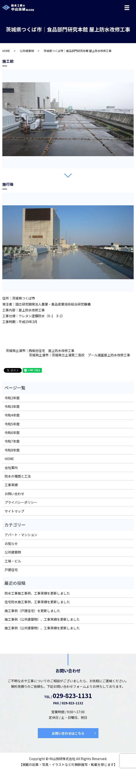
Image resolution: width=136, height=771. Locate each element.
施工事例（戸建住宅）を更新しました (32, 610)
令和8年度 (12, 450)
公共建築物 (27, 51)
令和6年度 (12, 432)
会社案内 (11, 467)
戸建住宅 (11, 569)
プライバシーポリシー (21, 502)
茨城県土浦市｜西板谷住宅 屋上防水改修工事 (40, 350)
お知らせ (11, 543)
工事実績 (11, 484)
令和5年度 (12, 424)
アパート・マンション (21, 534)
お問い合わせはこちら (68, 733)
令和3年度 (12, 406)
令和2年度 (12, 398)
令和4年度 (12, 415)
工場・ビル (13, 561)
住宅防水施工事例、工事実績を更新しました (37, 601)
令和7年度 (12, 441)
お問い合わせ (14, 493)
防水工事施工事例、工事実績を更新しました (37, 593)
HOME (6, 51)
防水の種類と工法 (18, 476)
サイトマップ (14, 511)
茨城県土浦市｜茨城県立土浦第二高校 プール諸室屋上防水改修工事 (79, 355)
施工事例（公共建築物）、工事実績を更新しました (42, 619)
